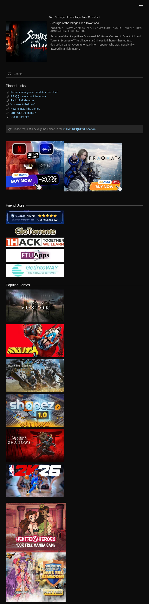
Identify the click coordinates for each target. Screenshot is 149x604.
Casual (118, 28)
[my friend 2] (35, 230)
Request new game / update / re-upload (34, 92)
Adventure (103, 28)
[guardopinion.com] (35, 216)
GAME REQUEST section (79, 129)
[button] (141, 7)
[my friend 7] (35, 270)
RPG (139, 28)
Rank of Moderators (22, 100)
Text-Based (76, 31)
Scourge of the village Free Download (74, 23)
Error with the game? (23, 112)
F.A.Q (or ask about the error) (28, 96)
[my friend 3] (35, 241)
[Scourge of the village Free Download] (26, 41)
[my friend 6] (35, 255)
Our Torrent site (19, 116)
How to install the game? (25, 108)
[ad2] (33, 527)
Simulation (58, 31)
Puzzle (130, 28)
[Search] (74, 74)
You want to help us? (23, 104)
